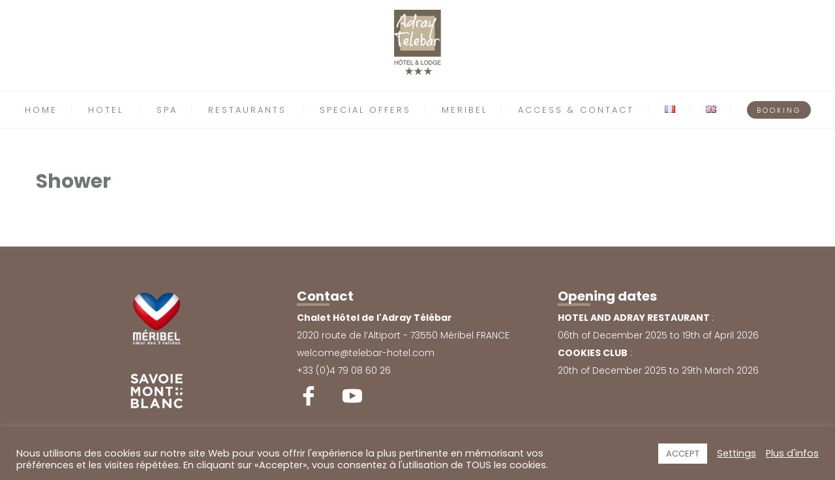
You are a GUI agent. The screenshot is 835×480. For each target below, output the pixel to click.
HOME (41, 110)
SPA (167, 110)
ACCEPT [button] (682, 453)
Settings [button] (736, 453)
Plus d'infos (792, 453)
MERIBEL (464, 110)
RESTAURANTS (247, 110)
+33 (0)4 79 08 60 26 (344, 370)
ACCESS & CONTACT (576, 110)
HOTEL (105, 110)
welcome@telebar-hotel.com (365, 352)
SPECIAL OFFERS (365, 110)
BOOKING (779, 110)
